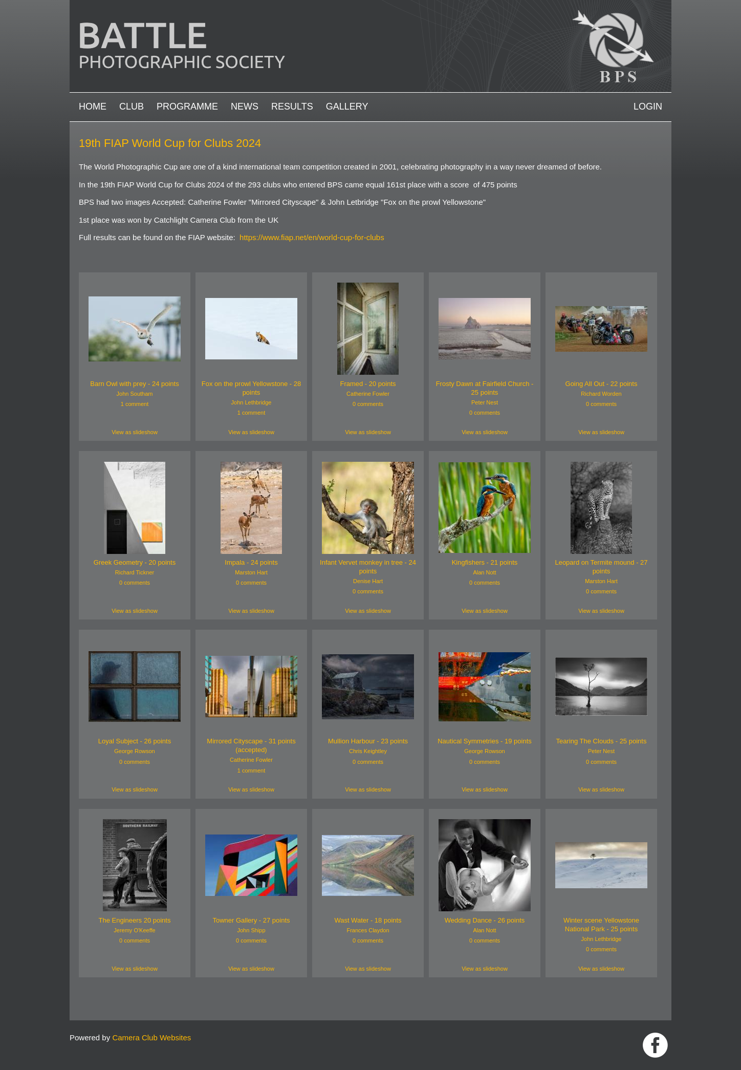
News (244, 106)
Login (648, 106)
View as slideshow (135, 432)
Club (131, 106)
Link (655, 1045)
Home (92, 106)
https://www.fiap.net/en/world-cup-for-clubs (311, 237)
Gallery (347, 106)
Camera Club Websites (151, 1037)
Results (292, 106)
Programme (187, 106)
